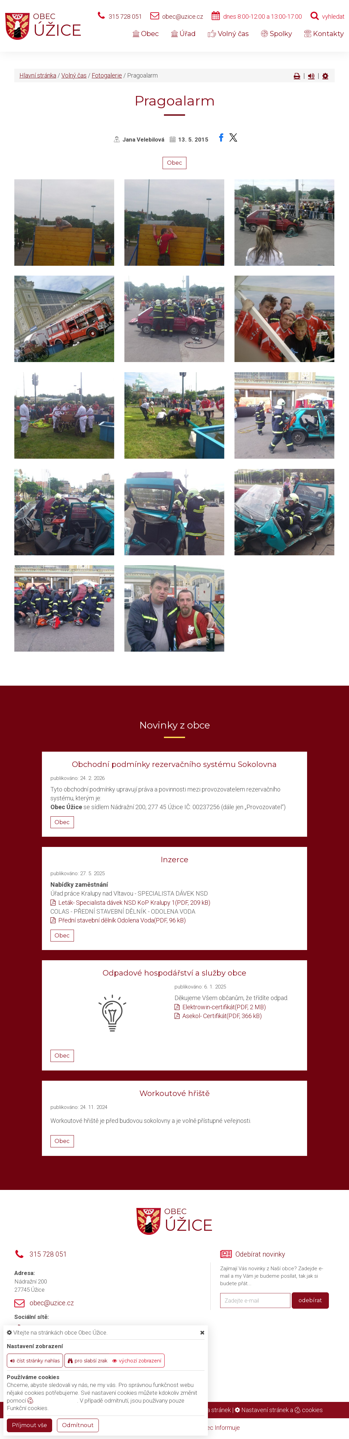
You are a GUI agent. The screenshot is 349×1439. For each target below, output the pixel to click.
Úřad (183, 34)
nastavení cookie (52, 1400)
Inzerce (174, 859)
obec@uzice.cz (182, 16)
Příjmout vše (29, 1425)
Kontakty (324, 34)
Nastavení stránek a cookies (279, 1409)
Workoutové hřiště (174, 1093)
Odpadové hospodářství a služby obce (174, 973)
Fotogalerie (107, 75)
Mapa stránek (213, 1409)
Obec (146, 34)
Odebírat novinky (260, 1254)
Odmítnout (78, 1425)
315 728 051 (125, 16)
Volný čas (228, 34)
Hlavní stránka (37, 75)
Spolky (276, 34)
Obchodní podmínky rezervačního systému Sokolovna (174, 764)
